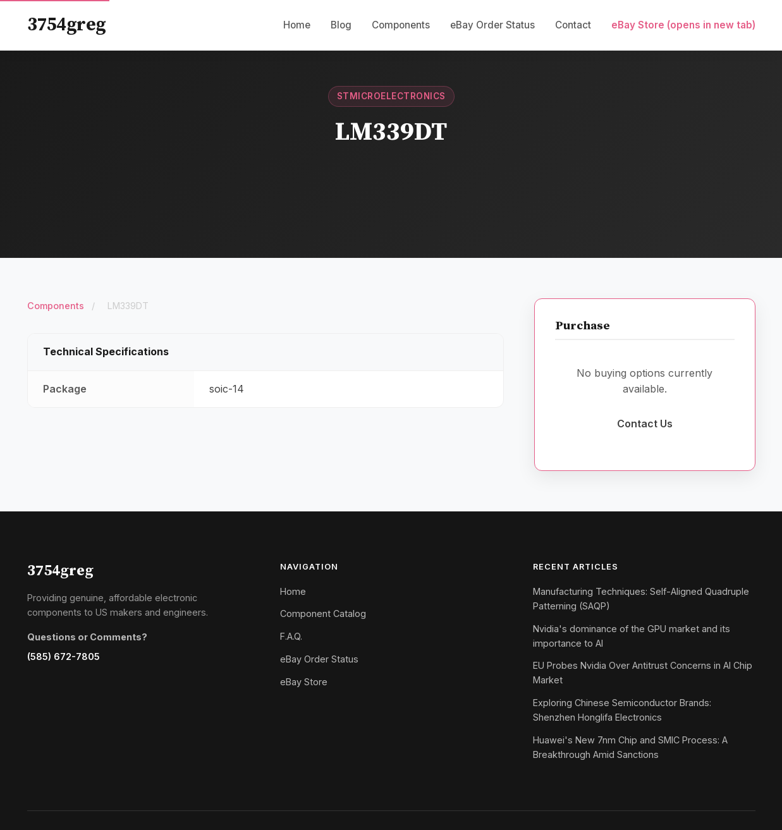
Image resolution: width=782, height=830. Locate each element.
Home (296, 25)
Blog (341, 25)
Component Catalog (323, 613)
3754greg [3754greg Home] (66, 25)
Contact (573, 25)
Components (401, 25)
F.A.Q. (291, 636)
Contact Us (645, 423)
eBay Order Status (492, 25)
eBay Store (683, 25)
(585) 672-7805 (63, 656)
